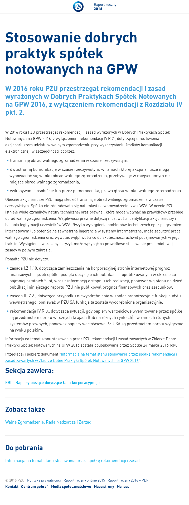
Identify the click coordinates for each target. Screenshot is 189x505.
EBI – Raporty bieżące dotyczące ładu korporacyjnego (52, 382)
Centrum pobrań (35, 486)
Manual (123, 486)
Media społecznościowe (71, 486)
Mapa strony (104, 486)
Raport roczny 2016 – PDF (128, 480)
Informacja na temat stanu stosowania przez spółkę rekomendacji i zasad (72, 460)
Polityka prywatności (44, 480)
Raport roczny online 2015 (84, 480)
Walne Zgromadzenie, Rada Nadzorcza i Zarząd (48, 422)
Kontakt (11, 486)
